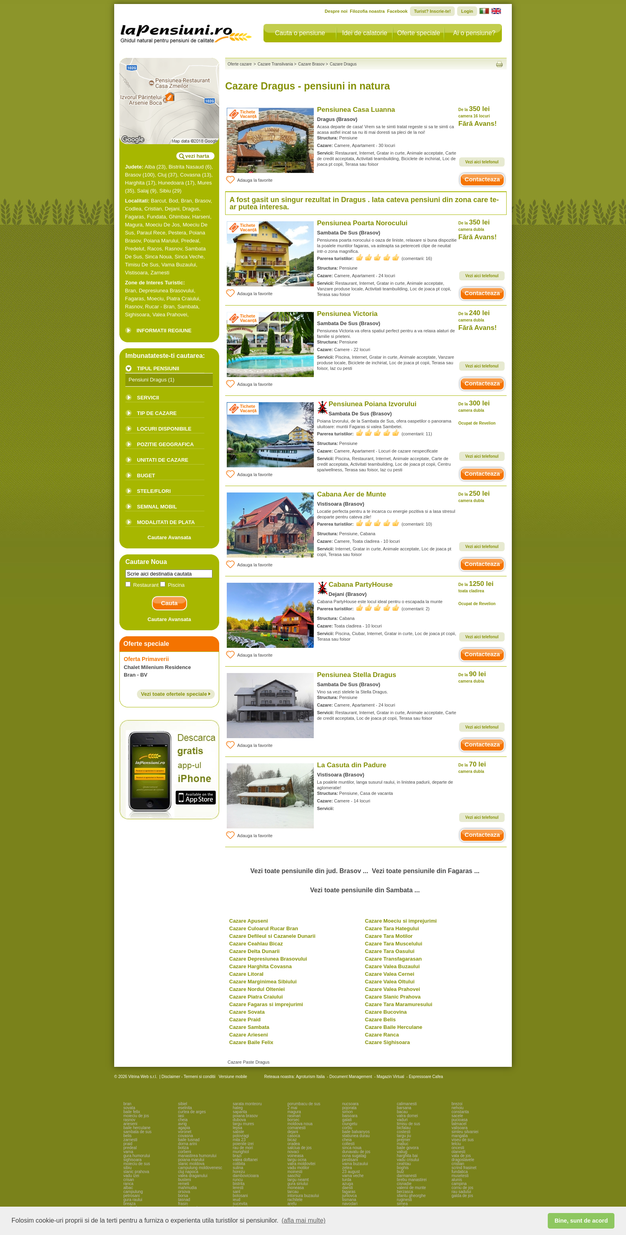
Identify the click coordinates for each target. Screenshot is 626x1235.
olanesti (458, 1152)
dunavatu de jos (356, 1152)
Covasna (190, 175)
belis (127, 1136)
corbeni (184, 1152)
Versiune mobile (232, 1076)
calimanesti (407, 1104)
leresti (238, 1187)
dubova (239, 1120)
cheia (183, 1120)
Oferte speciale (418, 33)
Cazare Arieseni (248, 1034)
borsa (183, 1195)
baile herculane (137, 1128)
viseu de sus (463, 1140)
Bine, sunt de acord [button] (581, 1220)
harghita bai (407, 1156)
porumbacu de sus (303, 1104)
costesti (403, 1132)
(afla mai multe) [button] (303, 1220)
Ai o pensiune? (474, 33)
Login (467, 11)
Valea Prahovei (170, 315)
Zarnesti (160, 273)
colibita (239, 1164)
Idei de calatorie (364, 33)
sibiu (127, 1168)
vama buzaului (355, 1164)
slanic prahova (136, 1171)
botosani (240, 1195)
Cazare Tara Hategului (392, 928)
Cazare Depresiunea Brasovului (268, 958)
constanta (460, 1112)
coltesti (348, 1144)
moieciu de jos (136, 1116)
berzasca (405, 1191)
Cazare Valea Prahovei (392, 989)
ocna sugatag (354, 1156)
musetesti (460, 1175)
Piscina (172, 585)
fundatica (460, 1171)
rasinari (294, 1116)
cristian (458, 1164)
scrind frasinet (464, 1168)
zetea (347, 1168)
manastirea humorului (197, 1156)
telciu (456, 1144)
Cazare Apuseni (248, 920)
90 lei (472, 676)
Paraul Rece (151, 233)
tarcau (293, 1191)
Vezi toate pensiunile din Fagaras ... (425, 871)
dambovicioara (246, 1175)
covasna (185, 1136)
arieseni (130, 1124)
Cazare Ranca (382, 1034)
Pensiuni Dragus (147, 380)
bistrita (238, 1183)
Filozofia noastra (367, 11)
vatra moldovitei (301, 1164)
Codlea (133, 209)
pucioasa (460, 1120)
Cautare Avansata (169, 537)
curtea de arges (192, 1112)
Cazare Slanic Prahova (392, 996)
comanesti (296, 1128)
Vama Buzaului (178, 265)
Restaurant (142, 585)
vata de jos (461, 1156)
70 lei (472, 767)
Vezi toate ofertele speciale (176, 694)
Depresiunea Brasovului (166, 291)
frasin (183, 1203)
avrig (182, 1124)
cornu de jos (462, 1187)
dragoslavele (463, 1160)
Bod (173, 201)
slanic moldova (191, 1164)
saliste (238, 1132)
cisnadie (404, 1183)
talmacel (459, 1124)
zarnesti (130, 1140)
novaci (293, 1152)
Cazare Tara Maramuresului (398, 1004)
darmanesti (406, 1175)
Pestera (177, 233)
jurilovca (349, 1195)
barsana (404, 1108)
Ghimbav (179, 217)
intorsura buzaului (303, 1195)
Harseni (201, 217)
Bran (186, 201)
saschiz (294, 1175)
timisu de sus (408, 1124)
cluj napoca (188, 1171)
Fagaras (134, 217)
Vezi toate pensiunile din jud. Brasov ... (309, 871)
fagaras (348, 1191)
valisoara (460, 1128)
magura (294, 1112)
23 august (351, 1171)
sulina (238, 1168)
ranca (128, 1183)
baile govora (407, 1148)
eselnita (185, 1108)
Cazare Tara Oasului (389, 951)
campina (459, 1183)
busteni (184, 1179)
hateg (238, 1108)
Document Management (350, 1076)
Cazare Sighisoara (387, 1042)
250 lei (474, 496)
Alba (150, 167)
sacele (457, 1116)
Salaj (143, 191)
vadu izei (131, 1175)
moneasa (295, 1187)
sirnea (402, 1203)
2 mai (292, 1108)
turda (346, 1179)
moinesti (294, 1171)
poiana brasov (245, 1116)
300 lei (474, 406)
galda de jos (462, 1195)
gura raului (132, 1199)
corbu (347, 1128)
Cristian (153, 209)
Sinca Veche (188, 257)
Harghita (135, 183)
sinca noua (351, 1148)
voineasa (295, 1156)
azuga (347, 1183)
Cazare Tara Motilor (389, 936)
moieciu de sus (136, 1164)
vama (128, 1152)
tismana (349, 1199)
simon (347, 1112)
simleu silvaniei (465, 1132)
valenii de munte (411, 1187)
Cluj (162, 175)
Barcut (158, 201)
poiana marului (191, 1160)
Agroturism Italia (310, 1076)
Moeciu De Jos (162, 225)
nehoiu (458, 1108)
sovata (129, 1108)
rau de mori (243, 1148)
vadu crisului (408, 1160)
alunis (457, 1179)
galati (347, 1120)
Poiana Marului (161, 241)
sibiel (182, 1104)
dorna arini (187, 1144)
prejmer (403, 1140)
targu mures (243, 1124)
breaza (129, 1203)
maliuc (402, 1144)
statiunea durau (356, 1136)
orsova (184, 1191)
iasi (181, 1116)
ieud (236, 1199)
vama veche (353, 1175)
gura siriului (297, 1183)
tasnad (184, 1199)
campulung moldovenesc (200, 1168)
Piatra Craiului (182, 299)
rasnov (129, 1120)
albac (128, 1187)
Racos (154, 249)
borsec (293, 1120)
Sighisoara (137, 315)
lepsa (237, 1128)
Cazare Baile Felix (251, 1042)
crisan (128, 1179)
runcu (238, 1179)
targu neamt (298, 1179)
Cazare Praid (245, 1019)
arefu (292, 1203)
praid (127, 1144)
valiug (402, 1152)
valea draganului (192, 1175)
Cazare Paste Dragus (248, 1062)
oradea (293, 1144)
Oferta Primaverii (146, 659)
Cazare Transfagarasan (393, 958)
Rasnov (173, 249)
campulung (133, 1191)
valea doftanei (245, 1160)
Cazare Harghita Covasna (260, 966)
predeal (130, 1148)
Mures (204, 183)
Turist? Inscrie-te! (432, 11)
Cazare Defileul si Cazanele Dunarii (272, 936)
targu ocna (296, 1160)
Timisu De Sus (141, 265)
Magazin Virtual (390, 1076)
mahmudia (187, 1187)
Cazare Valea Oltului (389, 981)
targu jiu (404, 1136)
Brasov (133, 175)
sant (236, 1191)
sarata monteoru (247, 1104)
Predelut (134, 249)
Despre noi (336, 11)
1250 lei (475, 586)
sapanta (240, 1112)
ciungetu (349, 1124)
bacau (402, 1112)
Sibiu (165, 191)
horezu (239, 1171)
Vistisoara (136, 273)
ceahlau (404, 1164)
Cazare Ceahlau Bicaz (256, 943)
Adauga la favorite (249, 179)
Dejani (172, 209)
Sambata (187, 307)
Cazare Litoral (246, 974)
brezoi (457, 1104)
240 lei (474, 315)
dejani (292, 1132)
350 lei (474, 111)
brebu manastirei (411, 1179)
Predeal (190, 241)
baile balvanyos (356, 1132)
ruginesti (404, 1199)
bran (127, 1104)
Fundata (156, 217)
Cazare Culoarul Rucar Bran (263, 928)
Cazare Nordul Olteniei (257, 989)
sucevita (240, 1203)
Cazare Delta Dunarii (254, 951)
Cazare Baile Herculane (393, 1027)
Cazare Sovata (247, 1012)
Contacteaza (482, 179)
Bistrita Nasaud (186, 167)
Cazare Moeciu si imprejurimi (401, 920)
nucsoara (350, 1104)
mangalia (460, 1136)
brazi (237, 1156)
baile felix (131, 1112)
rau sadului (461, 1191)
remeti (183, 1183)
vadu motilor (298, 1168)
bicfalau (403, 1128)
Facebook (397, 11)
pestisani (350, 1160)
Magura (134, 225)
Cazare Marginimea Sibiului (263, 981)
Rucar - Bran (159, 307)
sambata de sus (137, 1132)
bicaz (292, 1140)
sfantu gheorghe (411, 1195)
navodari (349, 1203)
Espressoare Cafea (426, 1076)
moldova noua (300, 1124)
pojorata (349, 1108)
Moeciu (155, 299)
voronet (184, 1132)
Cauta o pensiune (300, 33)
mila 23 (239, 1140)
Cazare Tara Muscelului (393, 943)
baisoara (349, 1116)
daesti (347, 1187)
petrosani (131, 1195)
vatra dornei (407, 1116)
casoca (293, 1136)
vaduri (402, 1120)
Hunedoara (171, 183)
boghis (402, 1168)
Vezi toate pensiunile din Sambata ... (365, 890)
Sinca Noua (158, 257)
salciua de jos (299, 1148)
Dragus (190, 209)
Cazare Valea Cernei (389, 974)
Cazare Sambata (249, 1027)
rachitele (295, 1199)
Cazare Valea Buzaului (392, 966)
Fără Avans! (477, 123)
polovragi (241, 1136)
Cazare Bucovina (386, 1012)
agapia (184, 1128)
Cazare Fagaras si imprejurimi (266, 1004)
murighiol (241, 1152)
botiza (183, 1148)
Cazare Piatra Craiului (256, 996)
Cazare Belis (380, 1019)
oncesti (458, 1148)
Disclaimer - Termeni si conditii (189, 1076)
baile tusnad (189, 1140)
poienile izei (243, 1144)
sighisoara (132, 1160)
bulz (400, 1171)
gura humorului (136, 1156)
